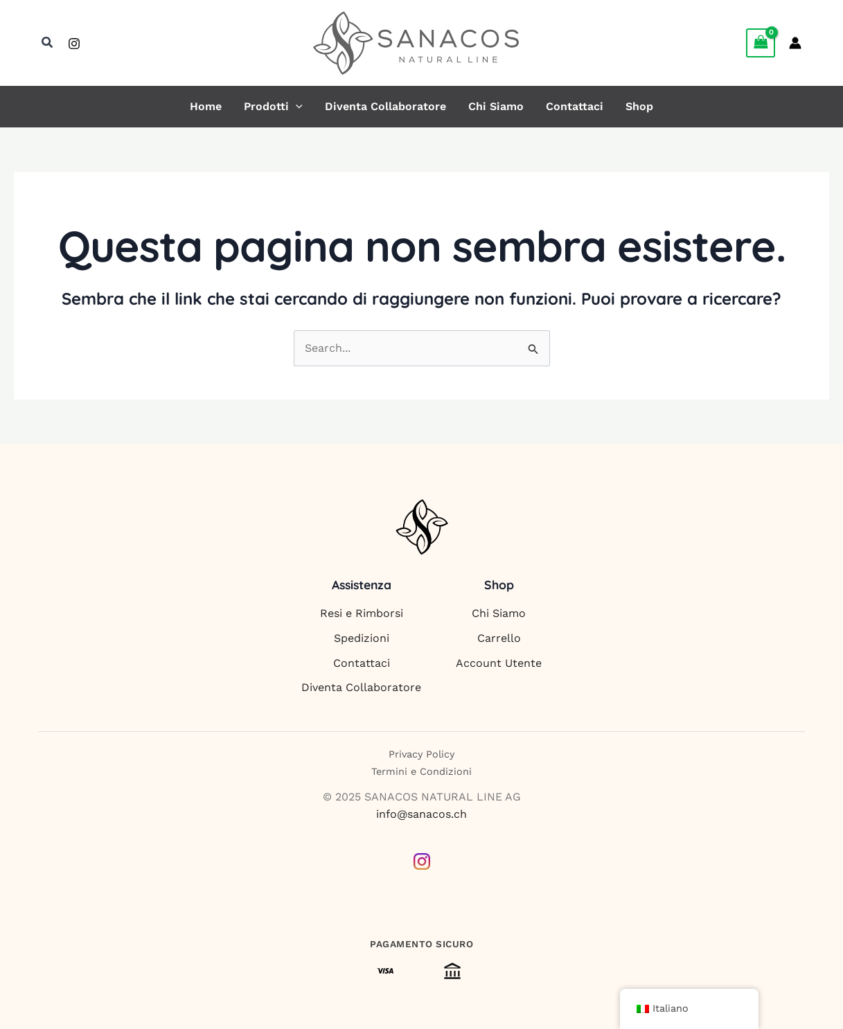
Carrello (499, 638)
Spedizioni (361, 638)
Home (206, 106)
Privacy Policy (421, 754)
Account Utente (499, 663)
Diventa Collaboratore (385, 106)
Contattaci (574, 106)
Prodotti (273, 106)
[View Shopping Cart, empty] (760, 42)
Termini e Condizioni (421, 771)
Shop (639, 106)
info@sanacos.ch (421, 814)
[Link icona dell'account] (795, 43)
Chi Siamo (496, 106)
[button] (48, 42)
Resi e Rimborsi (361, 613)
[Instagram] (74, 43)
